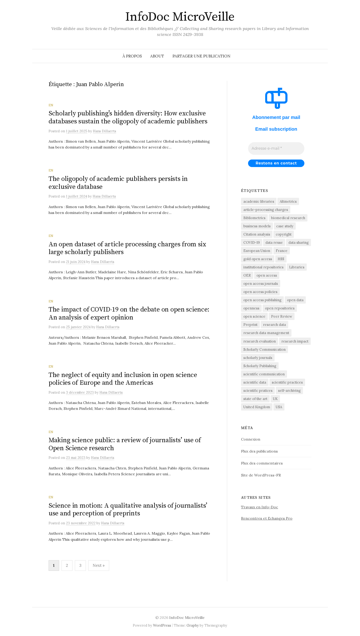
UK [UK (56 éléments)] (275, 398)
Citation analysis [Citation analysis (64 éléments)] (256, 234)
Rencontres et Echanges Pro (266, 518)
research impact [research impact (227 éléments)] (294, 341)
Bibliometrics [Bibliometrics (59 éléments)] (254, 218)
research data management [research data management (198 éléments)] (266, 333)
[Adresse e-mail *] (276, 148)
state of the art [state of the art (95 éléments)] (255, 398)
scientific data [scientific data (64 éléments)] (254, 382)
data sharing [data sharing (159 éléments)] (298, 242)
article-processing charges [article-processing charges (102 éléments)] (265, 209)
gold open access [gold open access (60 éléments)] (257, 259)
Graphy (193, 625)
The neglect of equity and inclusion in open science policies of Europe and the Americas (123, 379)
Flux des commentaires (262, 463)
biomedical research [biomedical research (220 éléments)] (288, 218)
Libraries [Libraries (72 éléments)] (296, 267)
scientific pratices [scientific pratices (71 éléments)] (257, 390)
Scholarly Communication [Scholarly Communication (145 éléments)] (264, 349)
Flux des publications (259, 451)
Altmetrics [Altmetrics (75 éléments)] (288, 201)
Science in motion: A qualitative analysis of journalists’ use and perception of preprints (128, 510)
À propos (132, 56)
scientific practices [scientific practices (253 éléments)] (287, 382)
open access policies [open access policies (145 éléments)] (260, 291)
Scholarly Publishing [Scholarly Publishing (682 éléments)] (259, 366)
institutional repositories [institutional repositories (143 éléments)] (263, 267)
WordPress (162, 625)
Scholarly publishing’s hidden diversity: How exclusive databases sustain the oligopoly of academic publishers (128, 117)
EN (51, 105)
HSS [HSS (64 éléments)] (281, 259)
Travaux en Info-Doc (259, 507)
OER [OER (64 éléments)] (247, 275)
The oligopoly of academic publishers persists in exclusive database (118, 183)
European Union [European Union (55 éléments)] (256, 250)
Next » (99, 565)
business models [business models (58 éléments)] (257, 226)
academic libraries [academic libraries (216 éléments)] (258, 201)
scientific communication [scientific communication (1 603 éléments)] (264, 374)
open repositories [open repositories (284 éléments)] (280, 308)
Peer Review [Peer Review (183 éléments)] (281, 316)
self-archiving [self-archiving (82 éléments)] (289, 390)
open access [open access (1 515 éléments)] (267, 275)
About (157, 56)
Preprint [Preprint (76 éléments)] (250, 324)
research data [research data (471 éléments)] (274, 324)
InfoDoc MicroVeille (180, 17)
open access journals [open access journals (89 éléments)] (260, 283)
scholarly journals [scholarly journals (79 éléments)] (257, 357)
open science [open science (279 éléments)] (254, 316)
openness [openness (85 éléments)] (251, 308)
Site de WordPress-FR (261, 475)
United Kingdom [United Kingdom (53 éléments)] (256, 407)
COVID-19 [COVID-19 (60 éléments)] (251, 242)
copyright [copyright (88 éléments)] (283, 234)
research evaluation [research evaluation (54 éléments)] (259, 341)
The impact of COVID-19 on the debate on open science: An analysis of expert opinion (129, 313)
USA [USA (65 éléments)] (279, 407)
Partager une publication (201, 56)
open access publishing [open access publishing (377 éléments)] (262, 300)
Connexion (250, 439)
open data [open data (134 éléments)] (295, 300)
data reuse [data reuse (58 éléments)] (274, 242)
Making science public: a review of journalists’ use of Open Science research (125, 444)
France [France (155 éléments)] (281, 250)
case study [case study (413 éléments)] (284, 226)
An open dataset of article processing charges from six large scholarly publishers (127, 248)
